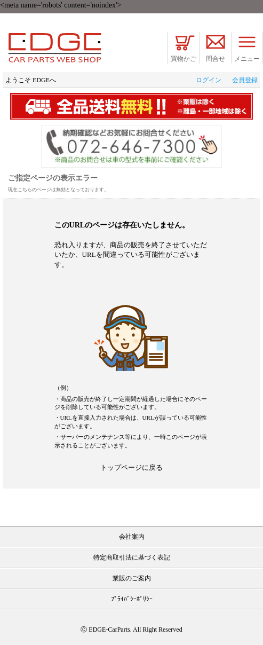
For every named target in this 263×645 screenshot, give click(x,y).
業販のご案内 (132, 578)
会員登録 (245, 80)
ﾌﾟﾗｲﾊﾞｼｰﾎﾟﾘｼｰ (132, 599)
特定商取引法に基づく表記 (131, 557)
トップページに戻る (131, 467)
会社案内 (132, 536)
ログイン (208, 80)
